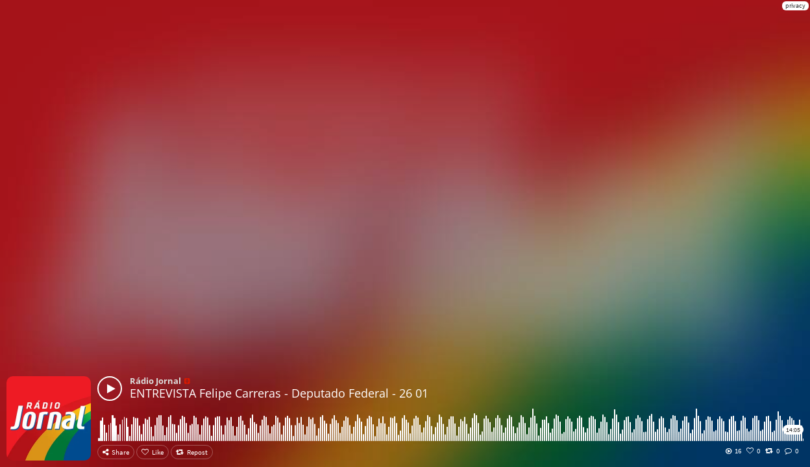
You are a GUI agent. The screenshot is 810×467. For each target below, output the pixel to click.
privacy (795, 5)
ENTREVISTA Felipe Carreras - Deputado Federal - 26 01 (279, 393)
